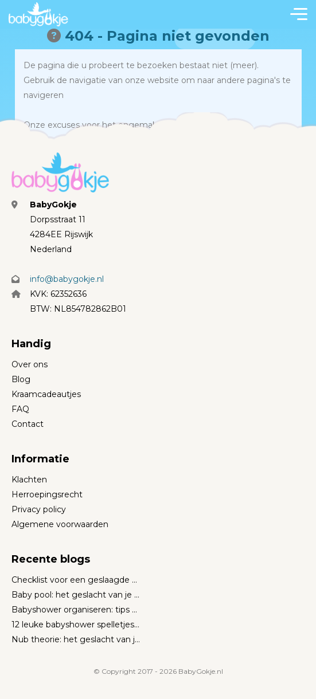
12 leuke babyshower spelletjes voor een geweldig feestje (76, 624)
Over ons (29, 364)
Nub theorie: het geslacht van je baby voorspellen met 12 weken (76, 639)
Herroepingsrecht (47, 494)
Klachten (29, 479)
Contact (27, 424)
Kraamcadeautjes (46, 394)
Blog (20, 379)
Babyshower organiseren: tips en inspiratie (76, 609)
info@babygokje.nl (67, 279)
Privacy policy (38, 509)
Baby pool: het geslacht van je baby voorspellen (76, 595)
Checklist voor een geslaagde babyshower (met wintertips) (76, 580)
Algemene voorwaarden (59, 524)
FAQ (20, 409)
